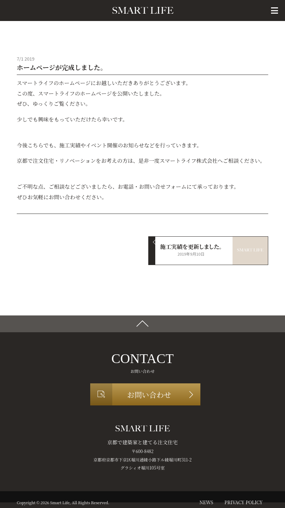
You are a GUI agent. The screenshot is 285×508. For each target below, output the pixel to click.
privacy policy (244, 502)
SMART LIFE (142, 10)
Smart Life (60, 502)
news (206, 502)
